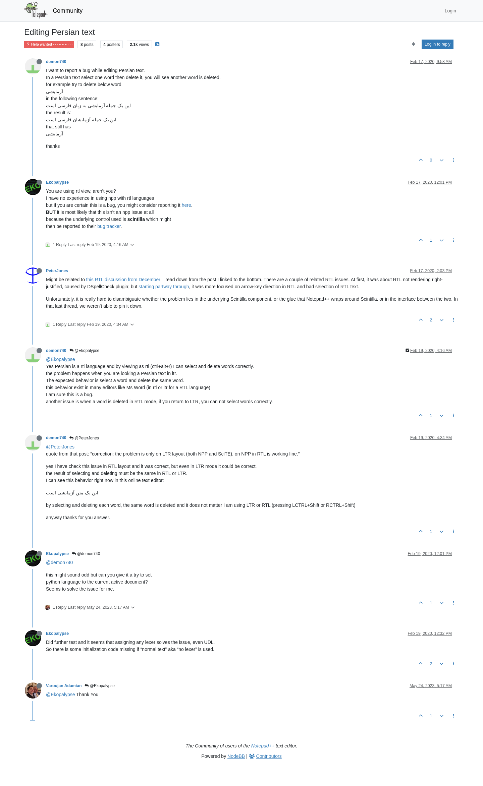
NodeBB (236, 756)
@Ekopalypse (84, 350)
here (186, 205)
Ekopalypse (57, 182)
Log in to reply (437, 44)
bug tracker (108, 226)
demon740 (56, 61)
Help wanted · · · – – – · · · (49, 44)
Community (68, 10)
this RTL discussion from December (123, 279)
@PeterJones (84, 438)
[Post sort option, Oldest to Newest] (413, 44)
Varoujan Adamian (64, 685)
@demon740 (86, 553)
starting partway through (164, 286)
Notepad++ (262, 745)
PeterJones (57, 270)
